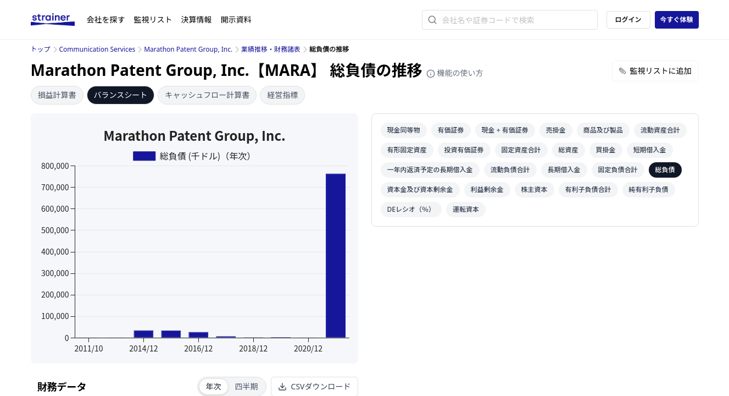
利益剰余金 (487, 189)
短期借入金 (649, 150)
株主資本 (534, 189)
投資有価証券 (464, 150)
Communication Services (97, 49)
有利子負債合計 (588, 189)
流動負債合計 (510, 169)
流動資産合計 (660, 130)
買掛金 (606, 150)
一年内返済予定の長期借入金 (430, 169)
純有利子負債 (649, 189)
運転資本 (466, 209)
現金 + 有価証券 (505, 130)
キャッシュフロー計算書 (207, 95)
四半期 (246, 386)
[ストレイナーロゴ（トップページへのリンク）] (59, 20)
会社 (106, 19)
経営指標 (282, 95)
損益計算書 (57, 95)
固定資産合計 (521, 150)
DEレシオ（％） (411, 209)
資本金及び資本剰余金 (420, 189)
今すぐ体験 (676, 19)
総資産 (568, 150)
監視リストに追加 (655, 70)
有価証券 (451, 130)
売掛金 (556, 130)
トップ (41, 49)
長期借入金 (564, 169)
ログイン (628, 19)
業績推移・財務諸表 (270, 49)
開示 (236, 19)
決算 (196, 19)
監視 (153, 19)
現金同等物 (403, 130)
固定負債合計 (618, 169)
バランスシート (121, 95)
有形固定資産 (407, 150)
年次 (213, 386)
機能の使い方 (454, 73)
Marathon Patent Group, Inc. (188, 49)
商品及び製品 (603, 130)
